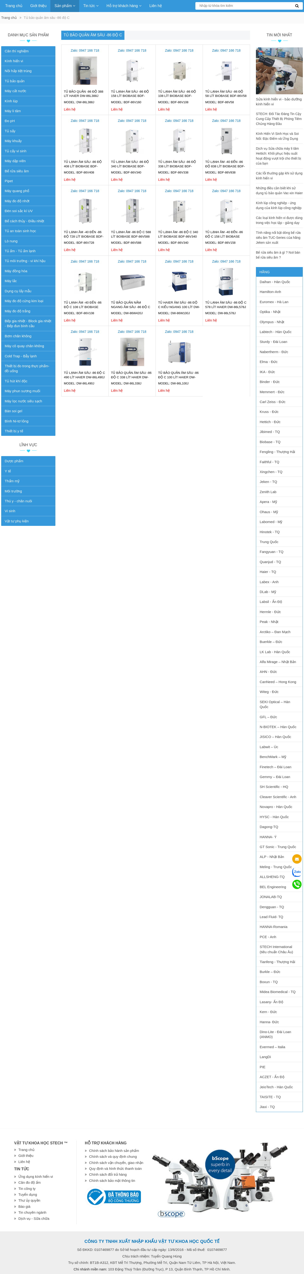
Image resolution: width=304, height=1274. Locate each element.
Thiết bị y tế (14, 431)
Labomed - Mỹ (271, 522)
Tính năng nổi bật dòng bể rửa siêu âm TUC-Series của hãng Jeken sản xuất (278, 237)
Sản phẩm (64, 6)
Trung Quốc (269, 542)
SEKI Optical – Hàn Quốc (275, 704)
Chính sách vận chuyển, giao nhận (116, 1163)
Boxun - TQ (269, 982)
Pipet (9, 181)
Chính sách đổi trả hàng (108, 1174)
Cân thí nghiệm (17, 51)
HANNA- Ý (268, 837)
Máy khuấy (13, 141)
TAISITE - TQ (270, 1097)
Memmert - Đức (272, 392)
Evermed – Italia (272, 1047)
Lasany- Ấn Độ (271, 1002)
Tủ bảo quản (15, 81)
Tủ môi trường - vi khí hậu (25, 261)
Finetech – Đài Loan (275, 767)
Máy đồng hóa (16, 271)
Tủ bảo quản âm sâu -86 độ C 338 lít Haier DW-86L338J (131, 377)
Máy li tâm (13, 111)
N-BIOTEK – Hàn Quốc (278, 727)
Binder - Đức (270, 382)
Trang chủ (13, 6)
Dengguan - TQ (272, 907)
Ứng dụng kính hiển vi (35, 1177)
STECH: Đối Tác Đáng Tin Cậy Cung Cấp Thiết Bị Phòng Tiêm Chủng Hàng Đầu (279, 119)
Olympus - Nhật (272, 322)
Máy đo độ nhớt (17, 201)
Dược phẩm (14, 461)
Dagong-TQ (269, 827)
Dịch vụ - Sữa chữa (33, 1218)
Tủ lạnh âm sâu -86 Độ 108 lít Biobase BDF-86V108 (177, 96)
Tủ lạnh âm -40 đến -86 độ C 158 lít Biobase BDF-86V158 (224, 236)
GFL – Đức (268, 717)
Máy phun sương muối (22, 391)
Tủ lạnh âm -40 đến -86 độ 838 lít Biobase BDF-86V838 (225, 166)
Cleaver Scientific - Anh (278, 797)
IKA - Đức (267, 372)
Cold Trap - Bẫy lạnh (21, 356)
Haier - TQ (268, 572)
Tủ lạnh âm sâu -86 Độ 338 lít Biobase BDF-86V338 (177, 166)
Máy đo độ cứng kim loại (24, 301)
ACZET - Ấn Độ (272, 1077)
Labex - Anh (269, 582)
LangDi (265, 1057)
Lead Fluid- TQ (271, 917)
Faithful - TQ (269, 462)
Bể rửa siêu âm (17, 171)
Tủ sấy (10, 131)
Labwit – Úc (269, 747)
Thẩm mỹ (12, 481)
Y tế (8, 471)
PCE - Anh (268, 937)
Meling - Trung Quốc (276, 867)
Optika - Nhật (270, 312)
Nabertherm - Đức (274, 352)
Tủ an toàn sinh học (20, 231)
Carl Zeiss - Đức (272, 402)
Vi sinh (10, 511)
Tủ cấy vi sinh (15, 151)
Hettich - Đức (270, 422)
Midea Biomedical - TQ (278, 992)
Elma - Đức (269, 362)
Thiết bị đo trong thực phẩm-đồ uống (27, 368)
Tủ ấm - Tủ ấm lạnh (20, 251)
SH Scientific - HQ (274, 787)
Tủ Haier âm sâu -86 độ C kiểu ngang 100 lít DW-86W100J (179, 307)
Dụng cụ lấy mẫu (18, 291)
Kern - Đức (268, 1012)
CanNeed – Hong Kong (278, 682)
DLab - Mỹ (268, 592)
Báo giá (24, 1206)
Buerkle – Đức (271, 642)
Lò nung (11, 241)
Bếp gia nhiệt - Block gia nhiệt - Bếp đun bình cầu (28, 323)
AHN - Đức (268, 672)
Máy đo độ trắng (17, 311)
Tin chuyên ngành (32, 1212)
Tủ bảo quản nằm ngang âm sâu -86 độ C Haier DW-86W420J (130, 307)
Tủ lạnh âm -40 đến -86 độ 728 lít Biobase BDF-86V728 (83, 236)
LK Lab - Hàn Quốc (275, 652)
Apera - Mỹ (268, 502)
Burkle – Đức (270, 972)
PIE (262, 1067)
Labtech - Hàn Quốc (276, 332)
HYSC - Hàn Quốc (274, 817)
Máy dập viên (15, 161)
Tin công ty (27, 1189)
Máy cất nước (15, 91)
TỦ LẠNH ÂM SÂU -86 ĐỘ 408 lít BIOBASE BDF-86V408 (83, 166)
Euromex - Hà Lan (274, 302)
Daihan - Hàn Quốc (275, 282)
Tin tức (91, 6)
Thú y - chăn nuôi (18, 501)
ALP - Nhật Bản (272, 857)
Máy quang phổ (17, 191)
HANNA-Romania (274, 927)
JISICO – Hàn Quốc (275, 737)
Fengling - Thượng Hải (277, 452)
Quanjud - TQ (270, 562)
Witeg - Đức (269, 692)
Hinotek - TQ (270, 532)
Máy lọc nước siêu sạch (23, 401)
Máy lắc (11, 281)
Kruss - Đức (269, 412)
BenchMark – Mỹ (273, 757)
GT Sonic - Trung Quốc (278, 847)
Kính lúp (11, 101)
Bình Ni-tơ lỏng (17, 421)
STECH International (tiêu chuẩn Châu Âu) (276, 949)
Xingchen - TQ (271, 472)
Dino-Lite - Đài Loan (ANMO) (275, 1034)
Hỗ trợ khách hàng (124, 6)
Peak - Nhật (269, 622)
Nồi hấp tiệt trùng (18, 71)
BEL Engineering (273, 887)
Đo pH (10, 121)
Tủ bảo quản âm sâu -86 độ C (93, 35)
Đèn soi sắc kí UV (19, 211)
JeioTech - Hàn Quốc (276, 1087)
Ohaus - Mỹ (269, 512)
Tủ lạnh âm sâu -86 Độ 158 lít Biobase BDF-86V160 (130, 96)
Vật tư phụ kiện (17, 521)
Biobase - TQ (270, 442)
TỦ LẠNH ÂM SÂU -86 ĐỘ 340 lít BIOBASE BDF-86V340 (130, 166)
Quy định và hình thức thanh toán (115, 1169)
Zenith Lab (268, 492)
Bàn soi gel (13, 411)
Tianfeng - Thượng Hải (277, 962)
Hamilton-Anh (270, 292)
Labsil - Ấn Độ (271, 602)
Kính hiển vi (14, 61)
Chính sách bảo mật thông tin (112, 1181)
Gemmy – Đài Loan (275, 777)
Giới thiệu (38, 6)
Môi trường (13, 491)
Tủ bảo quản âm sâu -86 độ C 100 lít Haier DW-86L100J (178, 377)
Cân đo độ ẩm (29, 1182)
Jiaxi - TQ (267, 1107)
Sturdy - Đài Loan (273, 342)
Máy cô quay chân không (24, 346)
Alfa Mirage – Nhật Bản (278, 662)
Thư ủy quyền (29, 1200)
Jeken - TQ (268, 482)
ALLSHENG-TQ (272, 877)
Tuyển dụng (27, 1194)
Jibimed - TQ (270, 432)
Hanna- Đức (269, 1022)
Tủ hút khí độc (16, 381)
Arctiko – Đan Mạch (275, 632)
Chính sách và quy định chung (113, 1156)
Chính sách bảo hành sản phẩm (114, 1151)
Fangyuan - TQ (271, 552)
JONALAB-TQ (271, 897)
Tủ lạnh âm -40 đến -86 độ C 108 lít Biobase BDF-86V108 (83, 307)
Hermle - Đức (270, 612)
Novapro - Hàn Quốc (276, 807)
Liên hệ (155, 6)
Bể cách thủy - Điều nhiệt (24, 221)
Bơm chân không (18, 336)
